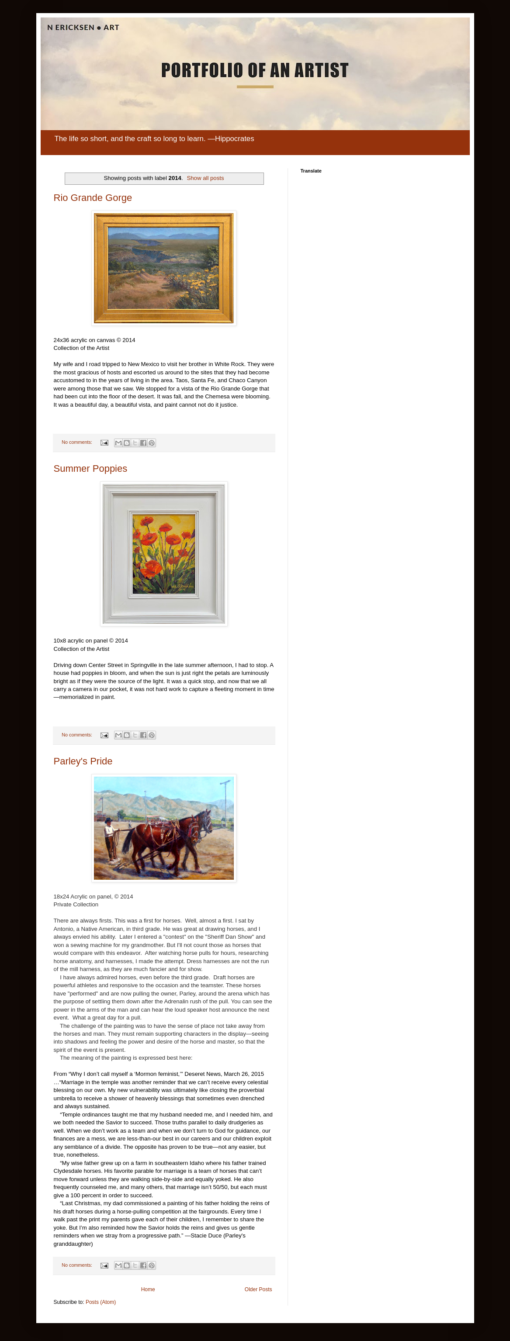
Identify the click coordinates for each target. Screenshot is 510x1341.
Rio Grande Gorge (93, 197)
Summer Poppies (91, 468)
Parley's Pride (83, 761)
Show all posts (205, 178)
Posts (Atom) (101, 1302)
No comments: (78, 442)
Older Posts (258, 1289)
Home (148, 1289)
